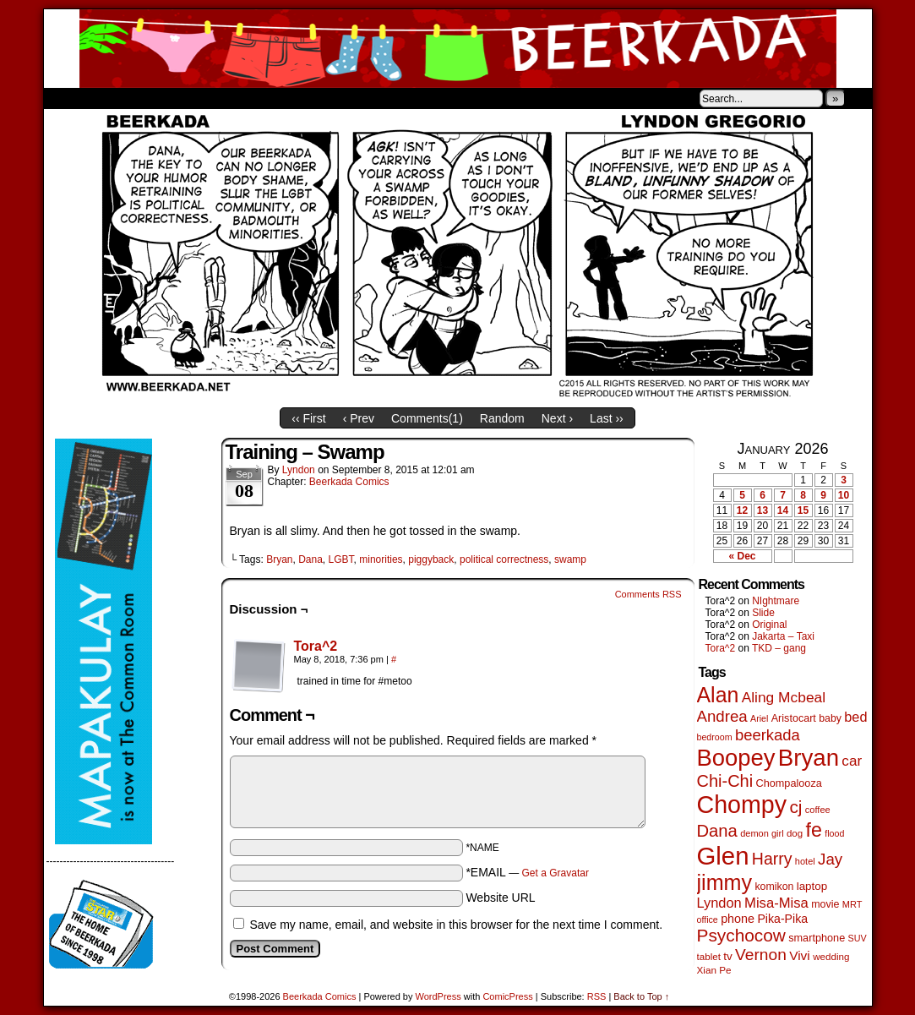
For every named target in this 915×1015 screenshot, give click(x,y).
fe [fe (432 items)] (814, 830)
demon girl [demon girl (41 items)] (761, 833)
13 (762, 510)
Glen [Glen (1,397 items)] (723, 856)
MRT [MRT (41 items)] (852, 904)
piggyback (431, 559)
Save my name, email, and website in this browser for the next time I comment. (455, 924)
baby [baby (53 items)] (830, 718)
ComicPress (507, 996)
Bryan (279, 559)
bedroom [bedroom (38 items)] (715, 737)
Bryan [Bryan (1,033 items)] (808, 758)
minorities (380, 559)
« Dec (741, 556)
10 (843, 495)
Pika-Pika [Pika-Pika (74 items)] (782, 918)
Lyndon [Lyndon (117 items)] (719, 902)
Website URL (500, 897)
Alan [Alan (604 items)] (718, 695)
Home (67, 98)
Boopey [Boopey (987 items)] (736, 758)
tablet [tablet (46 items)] (709, 956)
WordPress (438, 996)
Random (502, 418)
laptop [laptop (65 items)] (812, 886)
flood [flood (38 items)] (834, 833)
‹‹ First (308, 418)
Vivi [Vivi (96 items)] (799, 955)
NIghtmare (775, 601)
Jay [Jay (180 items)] (830, 859)
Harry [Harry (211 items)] (772, 858)
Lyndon (298, 470)
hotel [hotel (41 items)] (805, 861)
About (117, 98)
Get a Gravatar (555, 873)
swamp (570, 559)
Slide (763, 613)
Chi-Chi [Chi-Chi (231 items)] (725, 781)
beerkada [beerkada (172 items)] (767, 735)
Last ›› (607, 418)
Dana (310, 559)
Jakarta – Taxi (783, 636)
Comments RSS (648, 594)
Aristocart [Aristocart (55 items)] (793, 718)
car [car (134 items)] (851, 761)
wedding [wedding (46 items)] (831, 956)
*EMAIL (527, 872)
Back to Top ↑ (641, 996)
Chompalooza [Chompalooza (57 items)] (789, 783)
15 (803, 510)
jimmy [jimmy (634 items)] (725, 882)
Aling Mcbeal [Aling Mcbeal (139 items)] (783, 697)
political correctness (504, 559)
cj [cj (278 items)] (795, 806)
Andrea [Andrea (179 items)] (722, 716)
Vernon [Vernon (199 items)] (761, 954)
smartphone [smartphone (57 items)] (816, 938)
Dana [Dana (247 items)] (717, 830)
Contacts (234, 98)
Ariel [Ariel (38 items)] (759, 718)
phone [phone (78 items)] (737, 918)
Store (170, 98)
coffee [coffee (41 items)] (818, 810)
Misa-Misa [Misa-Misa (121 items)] (776, 903)
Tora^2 (316, 646)
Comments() (427, 418)
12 (742, 510)
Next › (557, 418)
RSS (597, 996)
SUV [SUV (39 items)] (857, 938)
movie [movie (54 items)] (825, 904)
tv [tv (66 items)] (728, 956)
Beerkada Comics (457, 48)
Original (769, 624)
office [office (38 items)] (707, 919)
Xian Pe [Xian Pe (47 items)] (714, 969)
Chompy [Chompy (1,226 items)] (742, 804)
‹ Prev (358, 418)
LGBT (341, 559)
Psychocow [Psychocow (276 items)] (741, 935)
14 (782, 510)
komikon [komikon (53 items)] (773, 886)
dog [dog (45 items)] (795, 833)
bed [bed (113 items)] (855, 716)
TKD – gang (779, 648)
